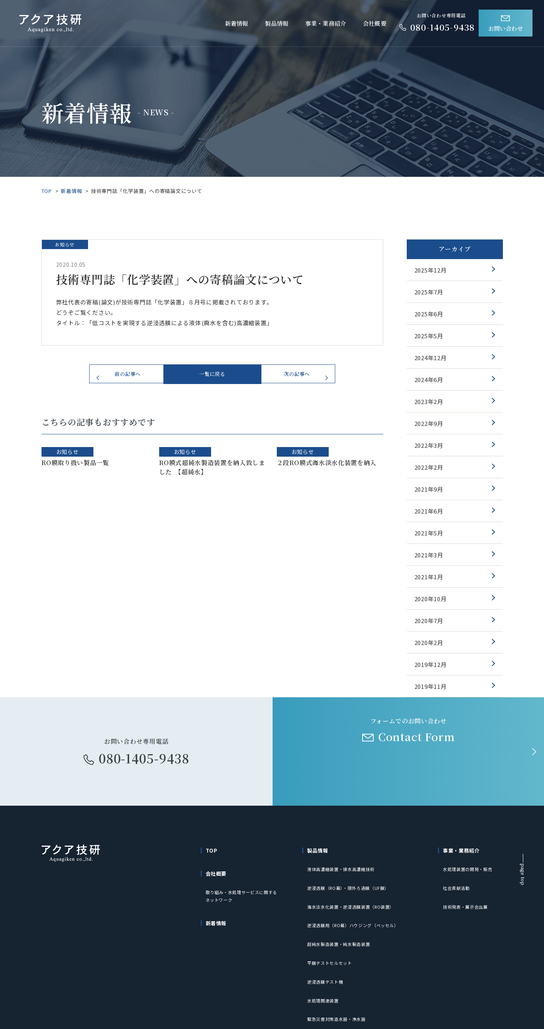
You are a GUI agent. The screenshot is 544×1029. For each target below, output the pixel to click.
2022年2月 (428, 467)
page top (523, 874)
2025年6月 (428, 314)
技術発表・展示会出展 (467, 884)
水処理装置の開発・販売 (470, 861)
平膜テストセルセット (331, 919)
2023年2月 (428, 401)
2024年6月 (428, 380)
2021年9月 (428, 489)
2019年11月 (430, 686)
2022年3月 (428, 445)
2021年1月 (428, 577)
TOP (47, 190)
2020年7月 (428, 621)
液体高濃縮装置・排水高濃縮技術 (344, 861)
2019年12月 (430, 664)
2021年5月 (428, 533)
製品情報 (276, 23)
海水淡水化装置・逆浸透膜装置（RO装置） (355, 884)
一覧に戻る (212, 378)
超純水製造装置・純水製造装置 (341, 907)
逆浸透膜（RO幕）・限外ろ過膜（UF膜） (351, 872)
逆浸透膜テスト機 (326, 931)
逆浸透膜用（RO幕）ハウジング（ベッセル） (357, 896)
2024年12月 (430, 358)
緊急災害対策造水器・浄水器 (339, 954)
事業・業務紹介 (325, 23)
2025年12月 (430, 270)
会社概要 (374, 23)
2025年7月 (428, 292)
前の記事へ (128, 378)
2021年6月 (428, 511)
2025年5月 (428, 336)
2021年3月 (428, 555)
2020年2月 (428, 642)
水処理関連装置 (324, 942)
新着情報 (236, 23)
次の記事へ (297, 378)
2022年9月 (428, 423)
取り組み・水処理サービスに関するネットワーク (245, 883)
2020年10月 (430, 599)
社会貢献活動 (457, 872)
